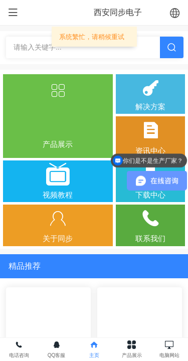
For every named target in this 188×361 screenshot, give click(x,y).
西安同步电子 (118, 12)
